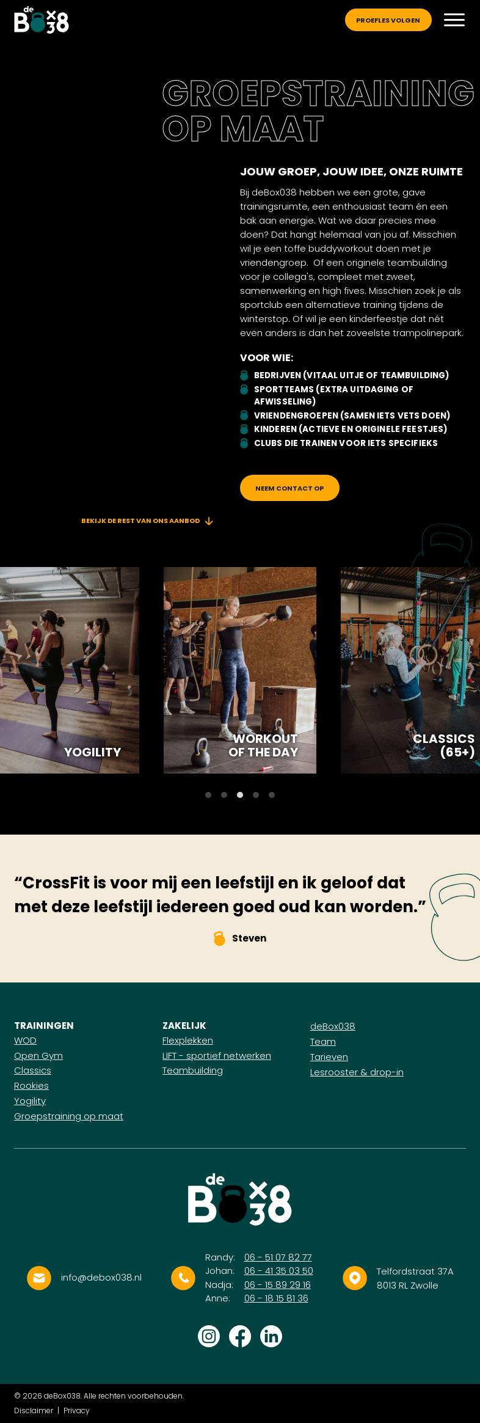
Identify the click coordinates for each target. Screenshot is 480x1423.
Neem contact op (289, 488)
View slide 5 (272, 795)
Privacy (77, 1411)
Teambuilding (192, 1070)
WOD (25, 1040)
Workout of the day (263, 745)
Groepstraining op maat (68, 1116)
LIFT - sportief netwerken (216, 1055)
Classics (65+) (444, 745)
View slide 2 (224, 795)
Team (323, 1041)
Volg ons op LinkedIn (271, 1336)
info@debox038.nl (101, 1277)
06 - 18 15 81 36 (276, 1298)
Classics (32, 1070)
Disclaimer (33, 1411)
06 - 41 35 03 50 (278, 1270)
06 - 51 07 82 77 (278, 1257)
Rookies (31, 1085)
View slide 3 (240, 795)
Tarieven (329, 1056)
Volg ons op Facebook (240, 1336)
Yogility (92, 752)
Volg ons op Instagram (209, 1336)
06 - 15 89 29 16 (277, 1284)
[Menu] (454, 19)
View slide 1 (208, 795)
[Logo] (41, 20)
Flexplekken (187, 1040)
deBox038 (332, 1026)
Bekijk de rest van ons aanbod (147, 520)
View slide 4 (256, 795)
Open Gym (38, 1055)
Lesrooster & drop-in (357, 1072)
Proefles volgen (388, 20)
